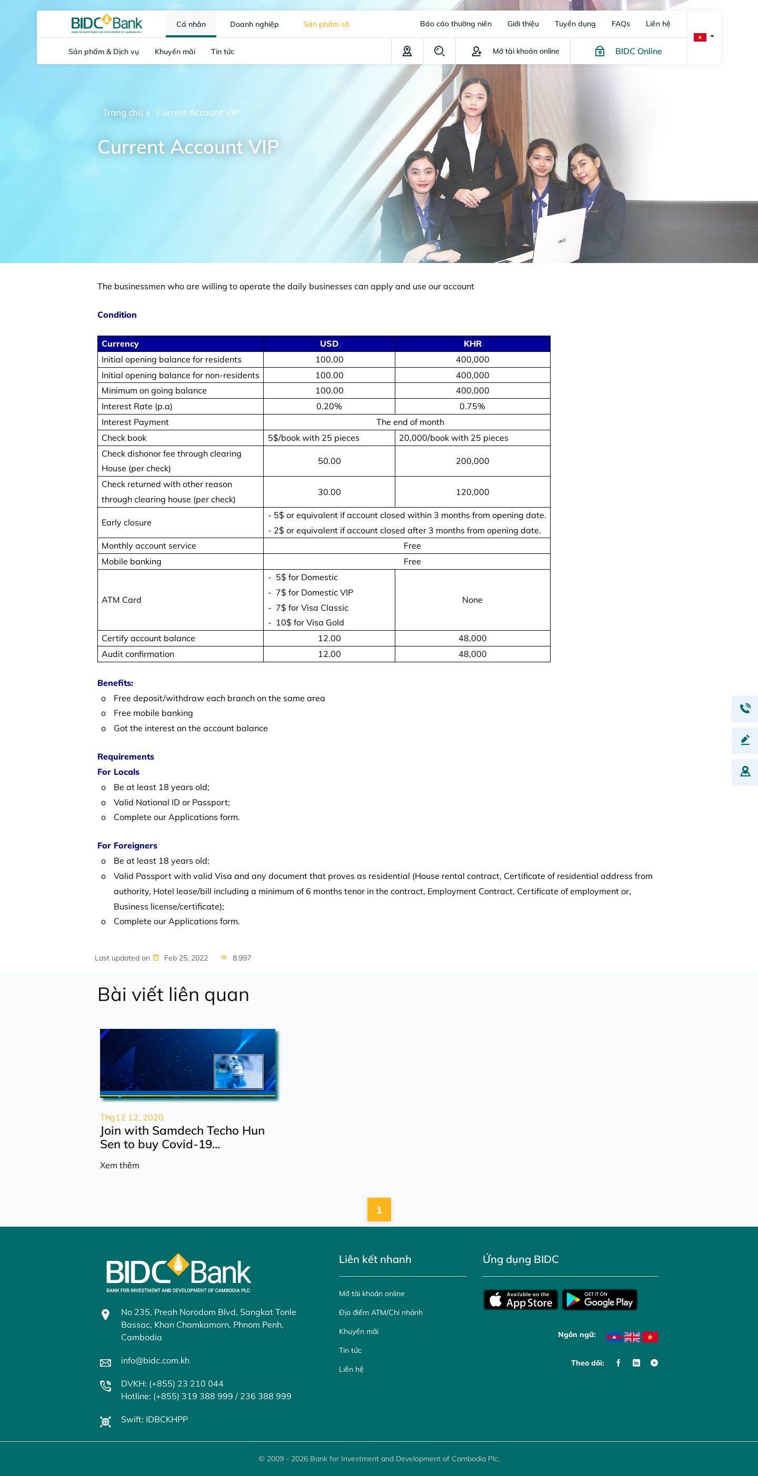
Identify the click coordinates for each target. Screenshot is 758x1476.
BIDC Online (638, 51)
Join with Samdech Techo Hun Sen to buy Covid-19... (182, 1137)
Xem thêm (119, 1165)
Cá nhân (191, 24)
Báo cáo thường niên (456, 23)
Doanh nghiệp (254, 24)
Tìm (439, 51)
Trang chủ (123, 112)
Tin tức (222, 51)
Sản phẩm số (326, 24)
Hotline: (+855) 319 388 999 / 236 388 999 (206, 1396)
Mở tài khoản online (372, 1293)
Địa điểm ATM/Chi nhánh (407, 51)
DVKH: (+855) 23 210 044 (172, 1383)
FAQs (621, 23)
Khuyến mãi (175, 51)
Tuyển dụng (575, 23)
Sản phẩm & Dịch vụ (103, 51)
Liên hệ (658, 23)
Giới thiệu (523, 23)
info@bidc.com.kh (155, 1360)
